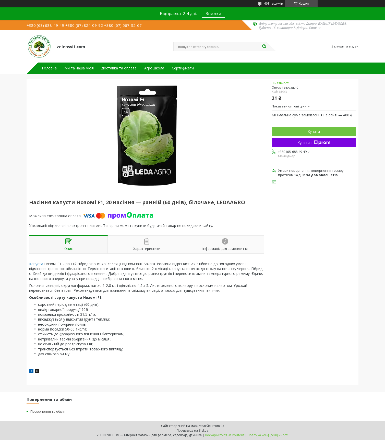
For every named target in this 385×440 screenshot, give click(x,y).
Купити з (313, 142)
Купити (314, 131)
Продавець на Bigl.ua (192, 430)
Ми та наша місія (79, 68)
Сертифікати (183, 68)
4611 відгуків (273, 3)
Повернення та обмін (47, 411)
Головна (49, 68)
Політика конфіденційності (268, 435)
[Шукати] (264, 46)
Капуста (36, 263)
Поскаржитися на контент (224, 435)
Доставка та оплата (119, 68)
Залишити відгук (344, 46)
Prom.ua (218, 426)
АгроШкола (154, 68)
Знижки (213, 13)
